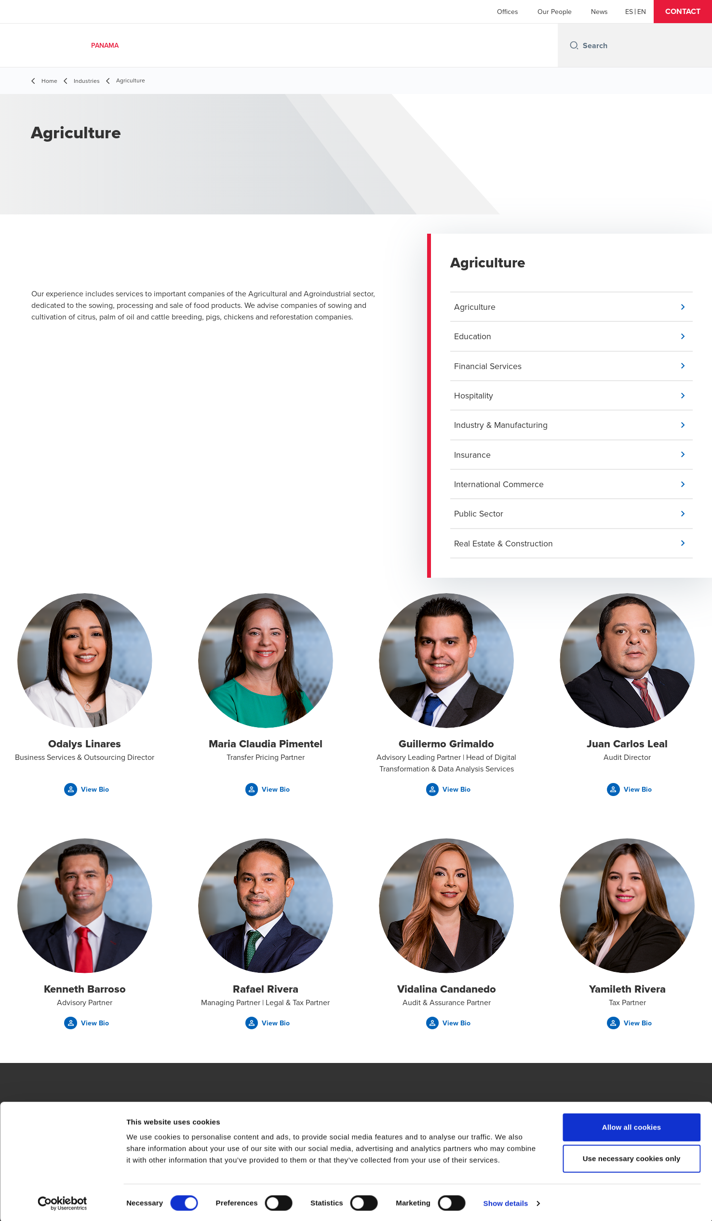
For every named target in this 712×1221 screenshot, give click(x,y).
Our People (554, 11)
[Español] (629, 11)
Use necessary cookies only (632, 1158)
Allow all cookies (631, 1126)
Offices (507, 11)
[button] (683, 11)
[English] (641, 11)
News (599, 11)
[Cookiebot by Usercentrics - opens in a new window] (62, 1202)
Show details (506, 1202)
